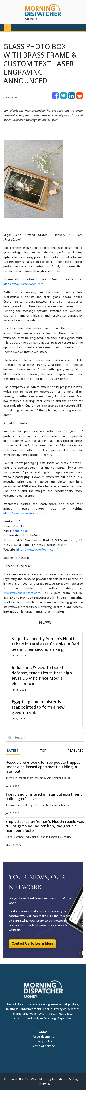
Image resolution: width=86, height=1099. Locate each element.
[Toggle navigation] (7, 27)
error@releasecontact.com (21, 593)
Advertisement (43, 1037)
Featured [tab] (76, 751)
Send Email (20, 531)
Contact (43, 1032)
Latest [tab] (12, 751)
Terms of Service (43, 1046)
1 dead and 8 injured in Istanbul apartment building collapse (44, 796)
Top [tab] (43, 751)
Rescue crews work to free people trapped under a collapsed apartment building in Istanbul (43, 767)
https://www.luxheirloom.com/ (24, 284)
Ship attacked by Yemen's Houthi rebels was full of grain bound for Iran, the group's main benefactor (45, 826)
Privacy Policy (43, 1041)
